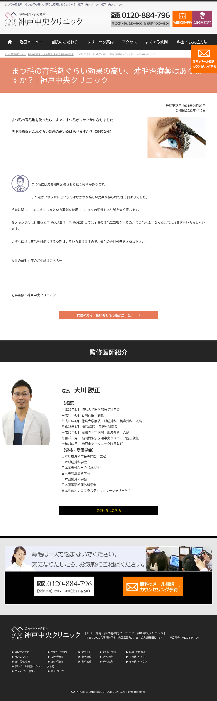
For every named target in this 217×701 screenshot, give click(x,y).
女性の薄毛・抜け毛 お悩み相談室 (57, 54)
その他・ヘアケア (138, 656)
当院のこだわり (64, 41)
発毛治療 (108, 656)
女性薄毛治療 (22, 661)
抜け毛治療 (57, 656)
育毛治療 (86, 656)
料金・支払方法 (137, 652)
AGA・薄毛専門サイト (15, 54)
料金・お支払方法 (192, 41)
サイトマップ (57, 671)
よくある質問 (156, 41)
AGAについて (22, 656)
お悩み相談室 (34, 54)
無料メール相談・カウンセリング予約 (34, 666)
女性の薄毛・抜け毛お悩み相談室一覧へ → (108, 315)
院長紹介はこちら (108, 510)
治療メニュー (30, 41)
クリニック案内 (100, 41)
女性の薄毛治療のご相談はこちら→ (36, 260)
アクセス (129, 41)
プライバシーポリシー (26, 671)
